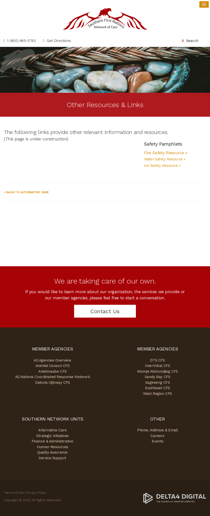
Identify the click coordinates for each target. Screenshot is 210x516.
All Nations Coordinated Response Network (52, 377)
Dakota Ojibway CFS (52, 382)
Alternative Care (52, 430)
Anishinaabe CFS (52, 371)
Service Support (52, 458)
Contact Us (105, 311)
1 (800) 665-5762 (21, 40)
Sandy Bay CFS (157, 377)
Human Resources (52, 447)
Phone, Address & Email (157, 430)
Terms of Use (14, 493)
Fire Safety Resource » (166, 152)
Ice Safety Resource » (162, 165)
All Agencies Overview (52, 360)
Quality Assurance (52, 452)
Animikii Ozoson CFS (53, 365)
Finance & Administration (52, 441)
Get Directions (59, 40)
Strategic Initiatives (52, 436)
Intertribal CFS (157, 365)
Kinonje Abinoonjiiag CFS (157, 371)
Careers (157, 436)
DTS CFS (157, 360)
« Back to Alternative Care (26, 192)
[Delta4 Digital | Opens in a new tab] (174, 498)
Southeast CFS (157, 388)
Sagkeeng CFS (157, 382)
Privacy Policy (36, 493)
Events (157, 441)
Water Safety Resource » (164, 159)
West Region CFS (157, 393)
